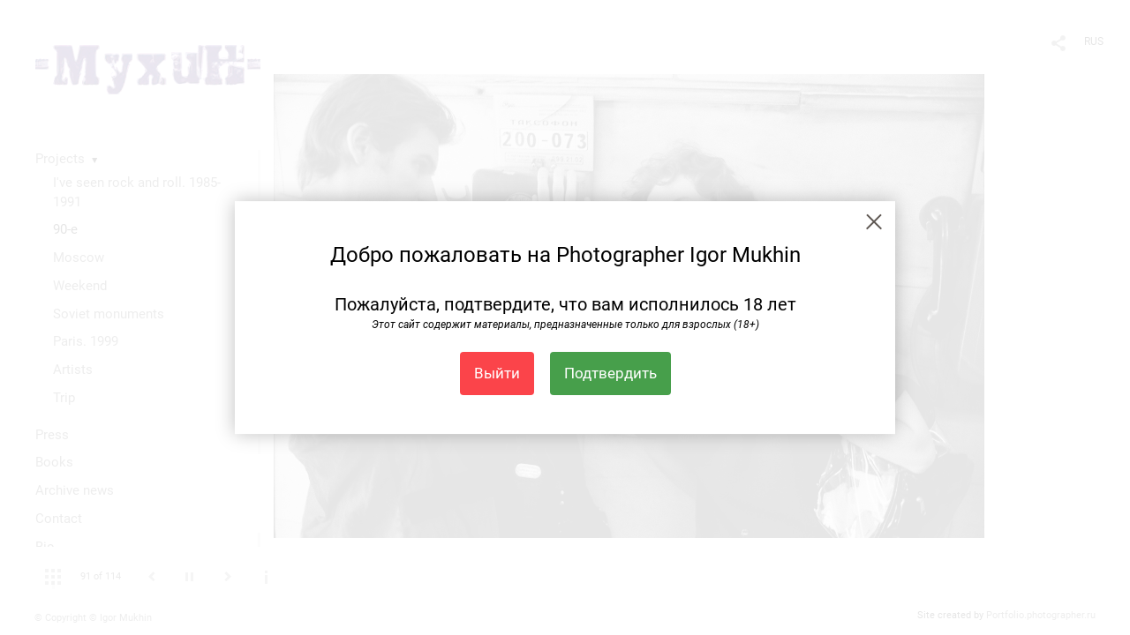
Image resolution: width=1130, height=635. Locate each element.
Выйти (497, 373)
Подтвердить (610, 373)
